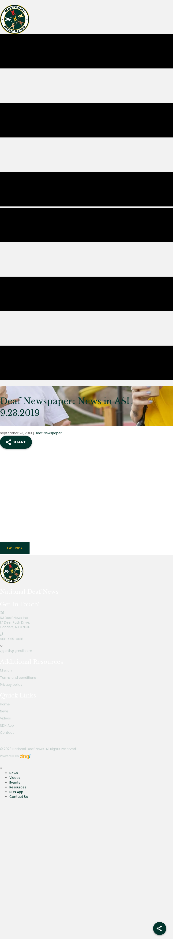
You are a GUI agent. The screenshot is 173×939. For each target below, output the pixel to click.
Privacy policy (11, 684)
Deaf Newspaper (48, 433)
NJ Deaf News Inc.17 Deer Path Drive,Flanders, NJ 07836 (15, 622)
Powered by (15, 756)
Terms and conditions (18, 677)
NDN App (7, 725)
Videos (5, 718)
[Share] (159, 928)
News (4, 711)
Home (5, 704)
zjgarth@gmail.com (16, 650)
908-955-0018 (11, 639)
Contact (7, 732)
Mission (6, 670)
